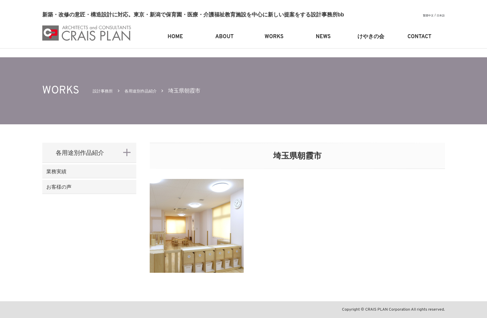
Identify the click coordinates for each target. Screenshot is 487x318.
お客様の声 (71, 196)
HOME (175, 37)
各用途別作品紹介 (152, 90)
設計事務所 (106, 90)
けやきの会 (370, 37)
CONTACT (419, 37)
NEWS (323, 37)
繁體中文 (425, 15)
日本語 (440, 15)
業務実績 (68, 174)
